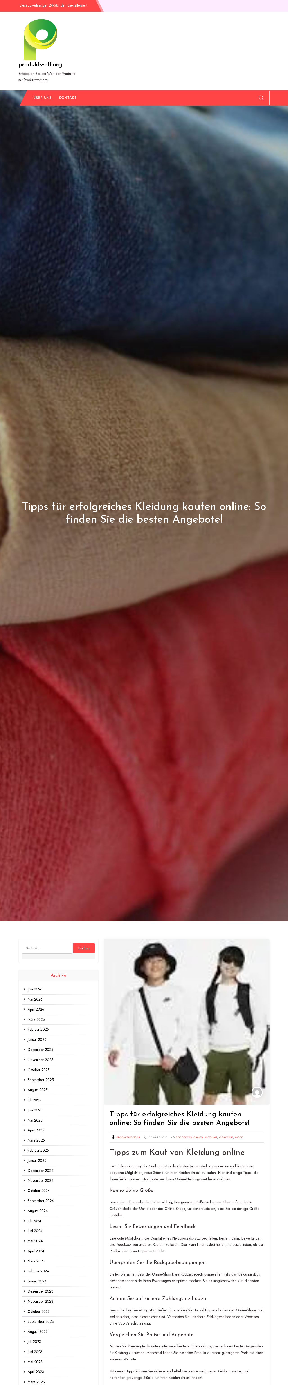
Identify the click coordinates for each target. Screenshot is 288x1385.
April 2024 (36, 1251)
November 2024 (40, 1180)
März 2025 (36, 1140)
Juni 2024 (35, 1230)
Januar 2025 (37, 1160)
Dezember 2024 (40, 1170)
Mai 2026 (35, 999)
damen (198, 1137)
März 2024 (36, 1261)
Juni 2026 (35, 989)
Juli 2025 (34, 1100)
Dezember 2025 (40, 1049)
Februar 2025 (38, 1150)
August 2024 (38, 1210)
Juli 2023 (34, 1341)
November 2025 (40, 1059)
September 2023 (41, 1321)
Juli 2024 (34, 1221)
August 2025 (38, 1090)
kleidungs (226, 1137)
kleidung (211, 1137)
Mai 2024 (35, 1241)
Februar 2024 (38, 1271)
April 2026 (36, 1009)
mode (239, 1137)
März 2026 (36, 1019)
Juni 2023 (35, 1351)
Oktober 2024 (39, 1190)
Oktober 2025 (39, 1070)
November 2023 (40, 1301)
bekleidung (183, 1137)
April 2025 (36, 1130)
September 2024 (41, 1200)
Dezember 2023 (40, 1291)
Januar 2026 (37, 1039)
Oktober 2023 (39, 1311)
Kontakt (68, 97)
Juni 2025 (35, 1110)
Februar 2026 (38, 1029)
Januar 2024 (37, 1281)
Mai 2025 (35, 1120)
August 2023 (38, 1331)
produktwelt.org (40, 65)
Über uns (42, 97)
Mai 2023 (35, 1362)
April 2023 (36, 1371)
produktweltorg (128, 1137)
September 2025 (41, 1079)
